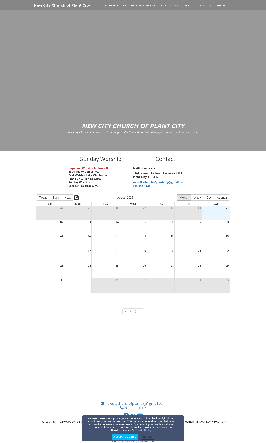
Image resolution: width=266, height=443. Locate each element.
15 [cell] (227, 236)
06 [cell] (172, 222)
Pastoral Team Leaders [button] (139, 5)
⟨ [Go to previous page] (130, 311)
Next (67, 197)
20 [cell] (172, 251)
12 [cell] (144, 236)
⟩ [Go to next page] (135, 311)
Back (56, 197)
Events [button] (187, 5)
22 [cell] (227, 251)
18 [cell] (116, 251)
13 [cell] (172, 236)
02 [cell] (61, 222)
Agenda (222, 197)
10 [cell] (89, 236)
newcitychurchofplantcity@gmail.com (159, 182)
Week (197, 197)
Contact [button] (221, 5)
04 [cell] (116, 222)
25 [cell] (116, 265)
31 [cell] (199, 207)
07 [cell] (199, 222)
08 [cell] (227, 222)
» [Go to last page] (140, 311)
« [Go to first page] (125, 311)
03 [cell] (89, 222)
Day (209, 197)
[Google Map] (133, 345)
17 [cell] (89, 251)
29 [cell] (144, 207)
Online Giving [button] (169, 5)
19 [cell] (144, 251)
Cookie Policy (143, 430)
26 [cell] (61, 207)
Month (184, 197)
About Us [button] (111, 5)
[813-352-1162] (165, 187)
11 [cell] (116, 236)
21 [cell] (199, 251)
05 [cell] (144, 222)
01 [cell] (227, 207)
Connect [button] (204, 5)
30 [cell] (172, 207)
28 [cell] (116, 207)
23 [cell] (61, 265)
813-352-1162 (135, 408)
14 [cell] (199, 236)
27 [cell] (89, 207)
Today (43, 197)
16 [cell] (61, 251)
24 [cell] (89, 265)
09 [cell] (61, 236)
